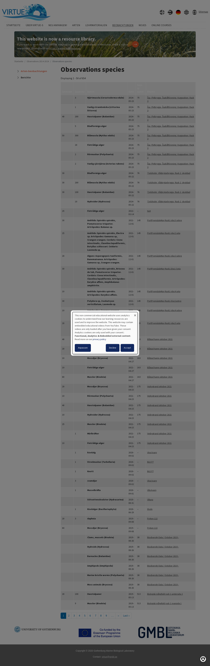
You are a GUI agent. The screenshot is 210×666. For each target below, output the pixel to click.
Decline (112, 347)
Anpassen (83, 347)
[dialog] (105, 333)
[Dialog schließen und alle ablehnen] (135, 314)
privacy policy (99, 339)
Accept (127, 347)
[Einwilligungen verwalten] (203, 659)
